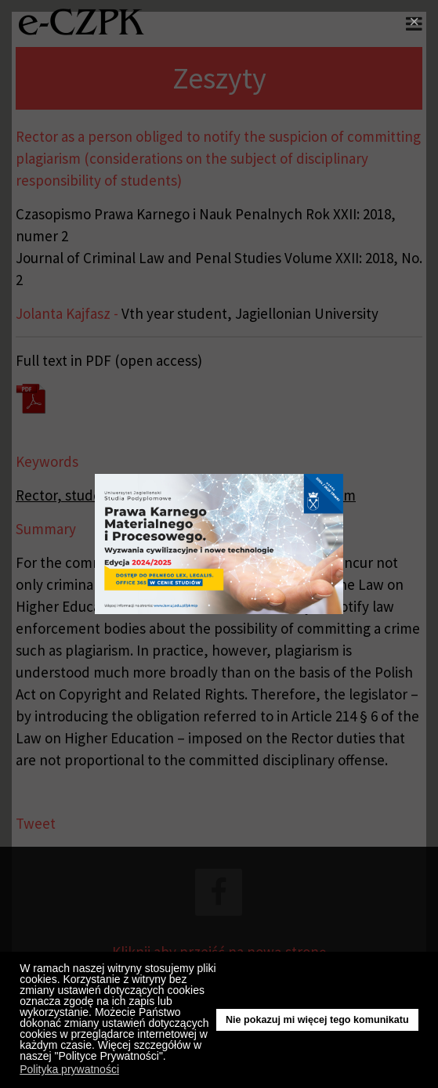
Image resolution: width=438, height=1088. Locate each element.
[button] (170, 1058)
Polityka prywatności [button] (69, 1069)
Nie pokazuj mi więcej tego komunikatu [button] (317, 1019)
